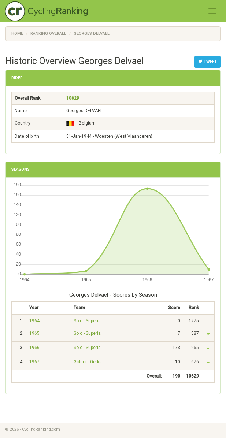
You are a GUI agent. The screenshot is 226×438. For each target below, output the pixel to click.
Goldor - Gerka (88, 361)
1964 (34, 320)
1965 (34, 333)
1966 (34, 347)
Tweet (207, 61)
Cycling (57, 10)
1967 (34, 361)
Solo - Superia (87, 320)
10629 (72, 98)
